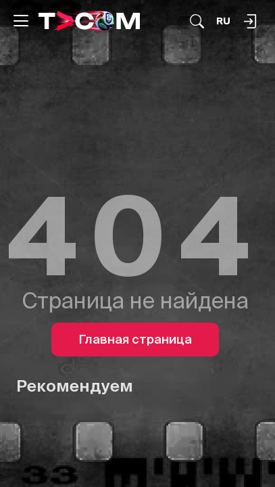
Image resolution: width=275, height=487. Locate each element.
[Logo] (89, 20)
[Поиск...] (197, 21)
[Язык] (223, 21)
